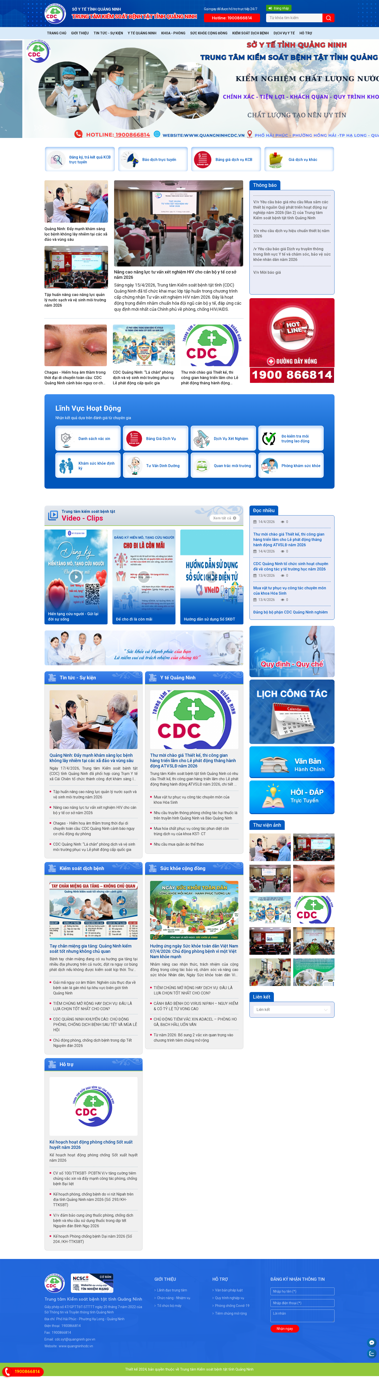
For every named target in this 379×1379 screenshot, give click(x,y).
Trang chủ (56, 33)
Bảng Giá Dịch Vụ (162, 440)
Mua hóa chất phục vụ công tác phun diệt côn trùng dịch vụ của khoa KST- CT (191, 834)
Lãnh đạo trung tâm (170, 1293)
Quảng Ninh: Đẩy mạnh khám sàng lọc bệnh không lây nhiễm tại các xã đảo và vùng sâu (75, 235)
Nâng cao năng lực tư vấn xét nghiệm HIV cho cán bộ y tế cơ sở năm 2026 (175, 276)
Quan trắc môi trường (227, 468)
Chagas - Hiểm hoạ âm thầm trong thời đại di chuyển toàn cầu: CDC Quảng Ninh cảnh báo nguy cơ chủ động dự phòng (75, 379)
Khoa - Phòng (173, 33)
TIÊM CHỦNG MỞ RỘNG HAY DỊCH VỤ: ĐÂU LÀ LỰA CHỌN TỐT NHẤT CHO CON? (92, 1009)
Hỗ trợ (305, 33)
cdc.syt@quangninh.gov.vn (75, 1342)
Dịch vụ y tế (284, 33)
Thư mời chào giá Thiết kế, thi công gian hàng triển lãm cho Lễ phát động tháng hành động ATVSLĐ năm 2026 (209, 379)
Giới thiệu (80, 33)
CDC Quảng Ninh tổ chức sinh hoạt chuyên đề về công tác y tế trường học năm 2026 (290, 571)
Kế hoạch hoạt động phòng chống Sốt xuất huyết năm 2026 (91, 1147)
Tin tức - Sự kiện (108, 33)
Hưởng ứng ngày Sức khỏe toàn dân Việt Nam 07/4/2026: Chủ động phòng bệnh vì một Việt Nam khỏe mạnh (194, 954)
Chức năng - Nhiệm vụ (172, 1301)
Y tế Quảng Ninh (142, 33)
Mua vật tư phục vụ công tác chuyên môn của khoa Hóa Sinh (191, 803)
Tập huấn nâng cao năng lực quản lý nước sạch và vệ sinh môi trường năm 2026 (75, 301)
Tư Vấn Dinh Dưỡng (164, 468)
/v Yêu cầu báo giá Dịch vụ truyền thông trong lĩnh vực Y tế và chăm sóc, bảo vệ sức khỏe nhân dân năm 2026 (292, 256)
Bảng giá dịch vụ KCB (235, 160)
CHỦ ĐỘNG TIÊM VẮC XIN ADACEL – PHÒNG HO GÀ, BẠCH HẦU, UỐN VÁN (195, 1025)
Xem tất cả (224, 521)
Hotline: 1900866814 (232, 17)
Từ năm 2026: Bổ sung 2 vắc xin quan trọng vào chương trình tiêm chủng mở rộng (193, 1041)
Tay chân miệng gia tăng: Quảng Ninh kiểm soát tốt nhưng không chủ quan (90, 951)
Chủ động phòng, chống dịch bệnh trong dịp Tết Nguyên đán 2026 (92, 1046)
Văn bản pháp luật (227, 1293)
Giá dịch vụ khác (304, 160)
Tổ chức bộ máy (168, 1309)
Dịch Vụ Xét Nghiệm (232, 440)
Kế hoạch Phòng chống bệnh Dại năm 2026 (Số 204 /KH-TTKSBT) (92, 1242)
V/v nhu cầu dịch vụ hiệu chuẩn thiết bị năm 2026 (291, 236)
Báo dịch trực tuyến (161, 160)
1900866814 (71, 1329)
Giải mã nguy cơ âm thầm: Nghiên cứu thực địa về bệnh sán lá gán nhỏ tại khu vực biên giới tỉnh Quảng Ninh (94, 990)
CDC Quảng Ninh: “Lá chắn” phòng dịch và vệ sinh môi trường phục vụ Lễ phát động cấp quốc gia (143, 378)
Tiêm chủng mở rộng (229, 1316)
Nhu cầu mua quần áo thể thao (179, 847)
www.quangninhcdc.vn (76, 1349)
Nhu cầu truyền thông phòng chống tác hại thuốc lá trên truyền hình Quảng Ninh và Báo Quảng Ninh (195, 818)
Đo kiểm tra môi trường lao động (297, 440)
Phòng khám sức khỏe (298, 468)
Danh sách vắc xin (96, 440)
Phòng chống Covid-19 (230, 1309)
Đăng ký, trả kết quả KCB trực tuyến (87, 160)
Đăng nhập (279, 8)
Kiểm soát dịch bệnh (250, 33)
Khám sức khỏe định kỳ (93, 468)
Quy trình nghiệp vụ (228, 1301)
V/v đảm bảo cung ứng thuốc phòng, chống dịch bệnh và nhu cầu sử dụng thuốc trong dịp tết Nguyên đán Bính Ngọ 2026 (93, 1223)
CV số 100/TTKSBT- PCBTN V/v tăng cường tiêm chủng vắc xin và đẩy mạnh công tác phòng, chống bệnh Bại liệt (95, 1181)
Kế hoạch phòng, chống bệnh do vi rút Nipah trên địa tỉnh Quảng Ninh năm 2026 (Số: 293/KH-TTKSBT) (93, 1202)
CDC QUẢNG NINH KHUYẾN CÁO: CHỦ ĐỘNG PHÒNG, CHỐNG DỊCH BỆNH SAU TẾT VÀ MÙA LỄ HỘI (95, 1027)
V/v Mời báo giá (267, 274)
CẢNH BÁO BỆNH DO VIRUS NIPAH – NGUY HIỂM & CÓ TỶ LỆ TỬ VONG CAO (196, 1009)
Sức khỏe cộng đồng (208, 33)
